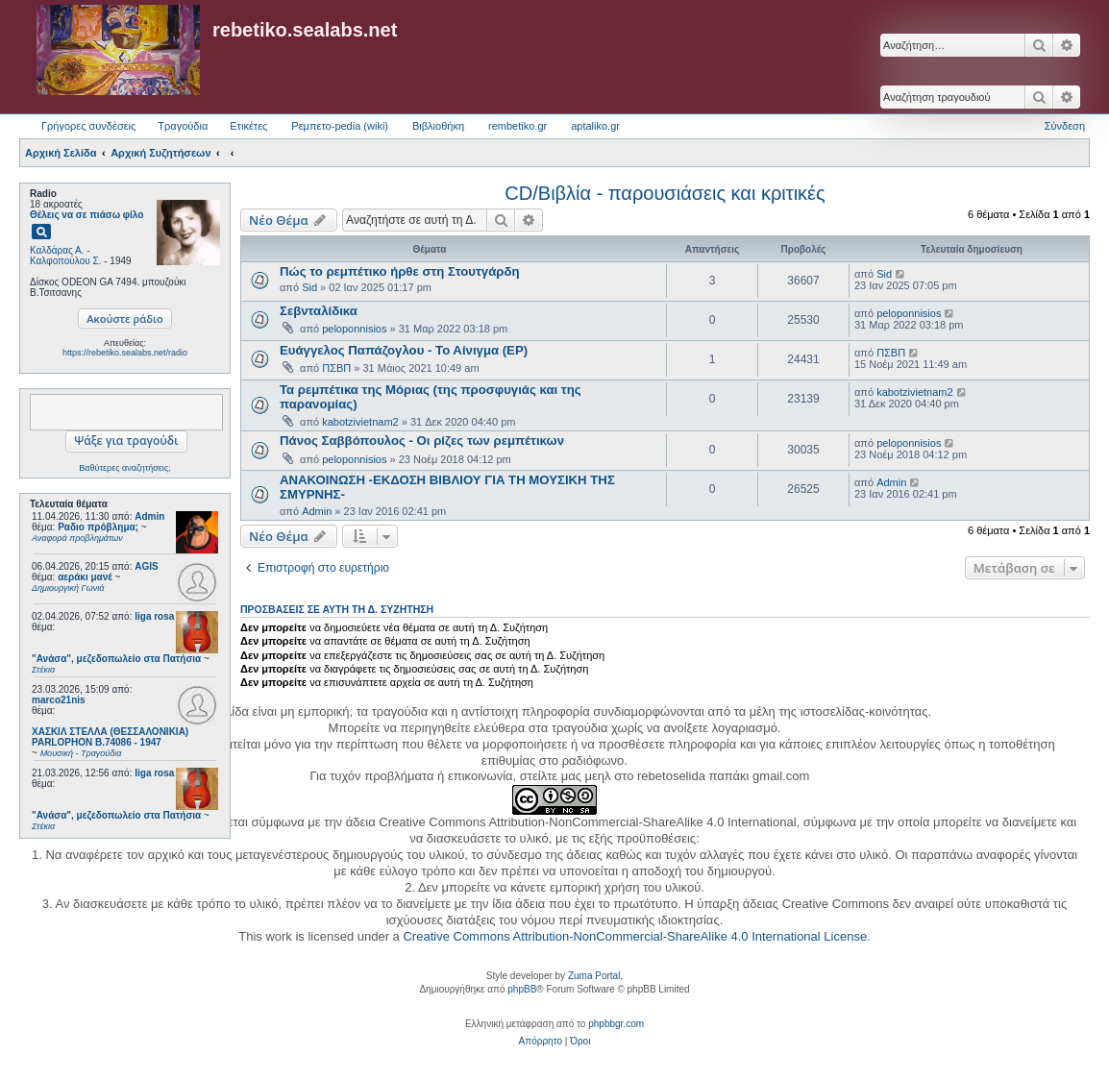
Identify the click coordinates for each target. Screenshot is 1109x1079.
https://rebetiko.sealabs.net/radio (124, 352)
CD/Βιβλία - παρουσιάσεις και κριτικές (665, 193)
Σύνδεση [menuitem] (1065, 126)
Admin (149, 516)
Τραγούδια (183, 126)
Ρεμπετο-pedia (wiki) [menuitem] (339, 126)
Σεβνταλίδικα (318, 311)
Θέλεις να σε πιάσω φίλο (86, 214)
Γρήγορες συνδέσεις (88, 126)
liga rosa (154, 616)
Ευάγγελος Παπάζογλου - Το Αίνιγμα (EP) (404, 350)
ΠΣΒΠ (336, 368)
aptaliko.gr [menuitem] (595, 126)
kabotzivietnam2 (360, 422)
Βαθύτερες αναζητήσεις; (124, 468)
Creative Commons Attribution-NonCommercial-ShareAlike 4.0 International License (635, 936)
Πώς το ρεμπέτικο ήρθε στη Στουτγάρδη (400, 271)
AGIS (146, 566)
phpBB (521, 989)
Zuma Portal (594, 975)
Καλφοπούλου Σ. (65, 261)
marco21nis (59, 700)
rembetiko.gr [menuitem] (517, 126)
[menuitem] (540, 1041)
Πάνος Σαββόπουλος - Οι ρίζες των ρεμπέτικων (422, 440)
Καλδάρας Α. (57, 250)
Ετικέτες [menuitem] (248, 126)
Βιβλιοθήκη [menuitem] (438, 126)
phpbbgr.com (616, 1023)
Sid (309, 287)
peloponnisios (354, 328)
